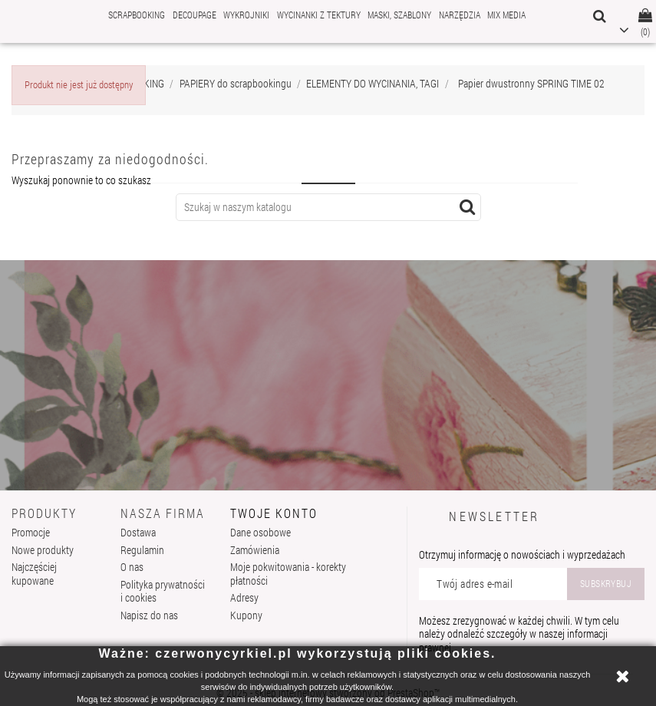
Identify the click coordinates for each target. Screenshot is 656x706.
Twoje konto (274, 513)
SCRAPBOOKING (136, 14)
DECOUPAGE (194, 14)
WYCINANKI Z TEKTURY (319, 14)
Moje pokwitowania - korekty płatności (288, 573)
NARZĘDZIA (459, 14)
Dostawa (138, 532)
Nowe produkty (43, 550)
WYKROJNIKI (246, 14)
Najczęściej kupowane (34, 573)
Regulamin (142, 550)
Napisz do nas (149, 615)
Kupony (246, 615)
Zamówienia (254, 550)
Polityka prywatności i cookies (162, 591)
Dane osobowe (260, 532)
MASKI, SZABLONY (399, 14)
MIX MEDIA (506, 14)
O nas (131, 566)
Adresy (244, 597)
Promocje (31, 532)
